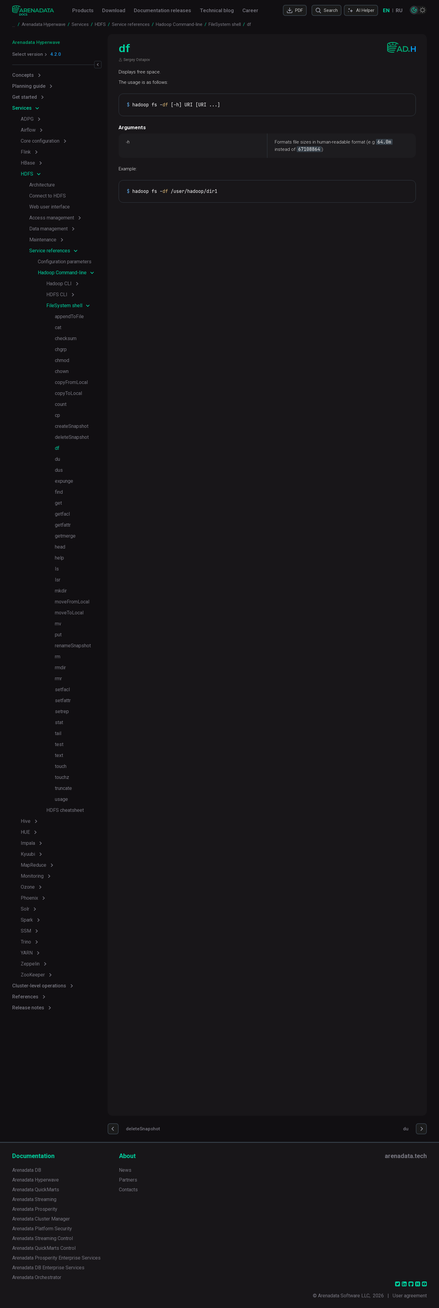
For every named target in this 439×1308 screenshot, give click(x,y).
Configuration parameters (64, 262)
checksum (66, 338)
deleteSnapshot (72, 437)
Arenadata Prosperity (34, 1209)
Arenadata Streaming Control (42, 1238)
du (57, 459)
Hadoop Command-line (62, 272)
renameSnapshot (73, 646)
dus (59, 470)
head (60, 547)
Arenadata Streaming (34, 1199)
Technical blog (217, 10)
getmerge (65, 536)
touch (60, 766)
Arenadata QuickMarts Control (44, 1248)
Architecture (42, 185)
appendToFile (69, 316)
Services (22, 108)
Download (113, 10)
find (59, 492)
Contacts (128, 1189)
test (59, 744)
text (59, 755)
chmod (62, 360)
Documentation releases (162, 10)
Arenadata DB (26, 1170)
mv (58, 624)
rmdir (60, 667)
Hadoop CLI (59, 283)
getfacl (62, 514)
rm (57, 656)
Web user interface (49, 207)
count (60, 404)
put (58, 635)
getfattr (63, 525)
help (59, 558)
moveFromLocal (72, 602)
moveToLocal (69, 613)
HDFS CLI (56, 294)
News (125, 1170)
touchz (62, 777)
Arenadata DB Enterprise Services (48, 1268)
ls (57, 569)
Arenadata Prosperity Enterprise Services (56, 1258)
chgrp (61, 349)
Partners (128, 1180)
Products (83, 10)
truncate (63, 788)
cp (57, 415)
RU (399, 10)
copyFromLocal (71, 382)
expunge (64, 481)
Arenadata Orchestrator (36, 1277)
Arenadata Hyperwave (36, 42)
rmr (58, 678)
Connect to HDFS (47, 196)
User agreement (410, 1296)
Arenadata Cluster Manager (41, 1219)
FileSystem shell (64, 305)
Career (250, 10)
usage (61, 799)
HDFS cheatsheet (65, 810)
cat (58, 327)
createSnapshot (71, 426)
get (58, 503)
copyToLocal (68, 393)
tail (58, 733)
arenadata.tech (406, 1156)
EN (386, 10)
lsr (57, 580)
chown (62, 371)
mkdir (61, 591)
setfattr (63, 700)
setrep (62, 711)
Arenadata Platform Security (42, 1229)
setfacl (62, 689)
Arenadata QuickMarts (35, 1189)
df (57, 448)
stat (59, 722)
